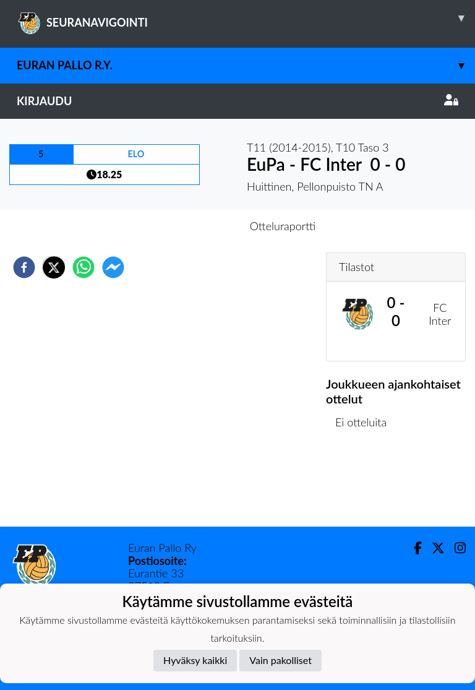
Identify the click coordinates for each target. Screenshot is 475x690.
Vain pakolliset (280, 660)
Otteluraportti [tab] (283, 226)
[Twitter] (433, 547)
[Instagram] (455, 547)
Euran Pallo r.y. (246, 65)
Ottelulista (365, 485)
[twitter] (54, 267)
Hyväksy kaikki (195, 660)
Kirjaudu (237, 101)
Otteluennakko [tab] (195, 226)
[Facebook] (413, 547)
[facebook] (24, 267)
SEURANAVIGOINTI (246, 18)
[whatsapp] (83, 267)
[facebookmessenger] (113, 267)
